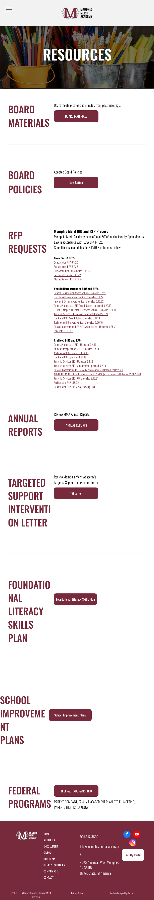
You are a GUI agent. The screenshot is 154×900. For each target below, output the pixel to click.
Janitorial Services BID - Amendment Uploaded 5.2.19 (80, 365)
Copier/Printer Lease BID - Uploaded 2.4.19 (75, 344)
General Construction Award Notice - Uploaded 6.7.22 (80, 293)
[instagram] (132, 843)
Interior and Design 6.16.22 (67, 275)
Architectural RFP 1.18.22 (66, 382)
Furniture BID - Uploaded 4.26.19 (70, 357)
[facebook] (127, 835)
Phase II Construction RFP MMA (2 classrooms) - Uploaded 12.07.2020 (88, 370)
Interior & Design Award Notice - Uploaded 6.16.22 (79, 301)
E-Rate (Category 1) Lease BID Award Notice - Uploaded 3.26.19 (85, 310)
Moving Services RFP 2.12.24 (68, 279)
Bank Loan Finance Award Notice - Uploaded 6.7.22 (78, 297)
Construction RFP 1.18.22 (66, 387)
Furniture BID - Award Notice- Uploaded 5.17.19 (77, 318)
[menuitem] (60, 834)
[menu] (9, 9)
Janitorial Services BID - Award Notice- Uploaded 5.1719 (81, 314)
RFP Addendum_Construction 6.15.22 (72, 271)
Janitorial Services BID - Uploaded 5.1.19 (73, 361)
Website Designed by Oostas (121, 893)
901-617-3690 (89, 836)
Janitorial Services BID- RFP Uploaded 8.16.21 (76, 378)
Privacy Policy (77, 893)
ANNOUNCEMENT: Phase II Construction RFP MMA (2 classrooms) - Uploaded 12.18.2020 (97, 374)
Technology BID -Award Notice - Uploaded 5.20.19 (78, 322)
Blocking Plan (88, 387)
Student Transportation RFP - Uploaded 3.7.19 (76, 349)
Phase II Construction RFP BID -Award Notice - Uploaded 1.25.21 (85, 326)
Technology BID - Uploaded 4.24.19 (71, 353)
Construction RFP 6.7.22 (66, 262)
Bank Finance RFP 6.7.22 (66, 266)
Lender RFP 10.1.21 (63, 331)
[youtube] (136, 835)
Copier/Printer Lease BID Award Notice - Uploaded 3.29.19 (82, 305)
